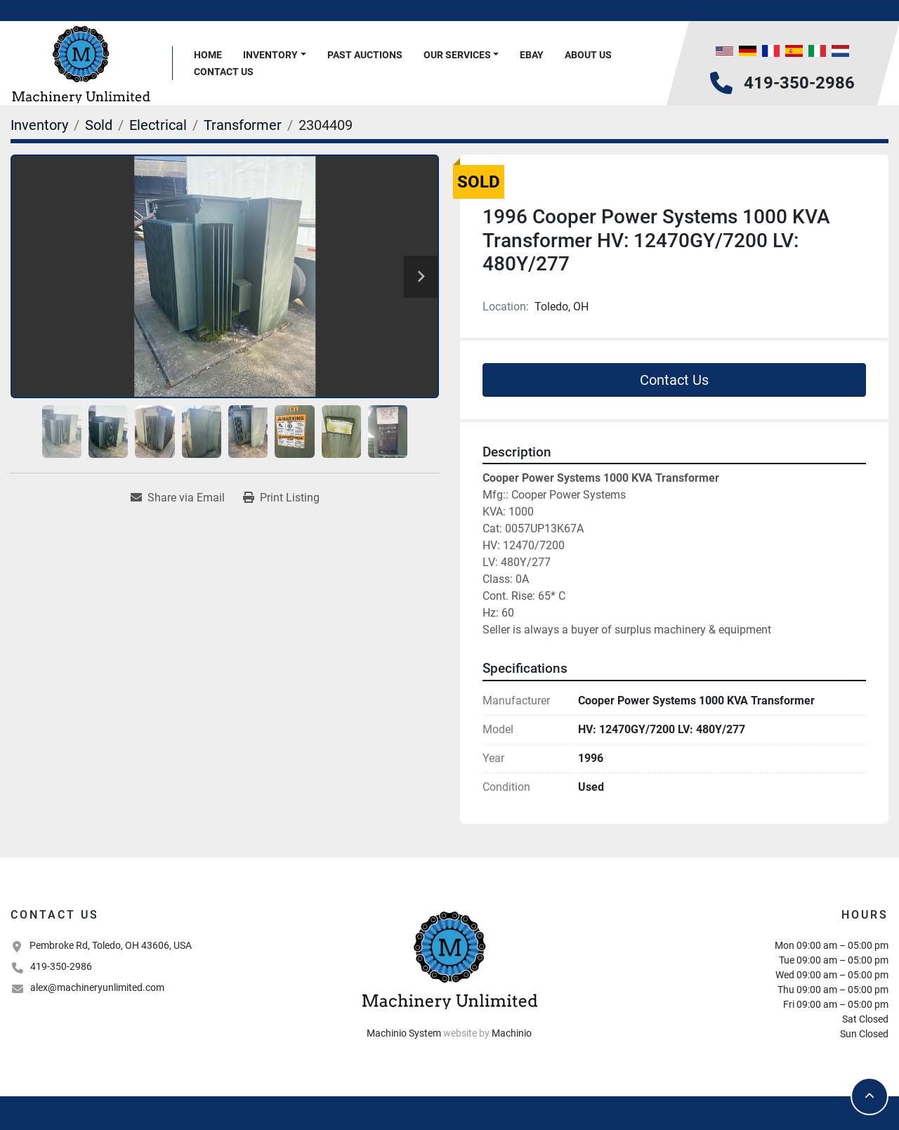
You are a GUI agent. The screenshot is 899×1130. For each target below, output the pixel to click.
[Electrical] (158, 125)
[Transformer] (243, 125)
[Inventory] (39, 125)
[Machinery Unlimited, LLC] (449, 958)
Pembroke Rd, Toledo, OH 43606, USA (110, 945)
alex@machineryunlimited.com (97, 987)
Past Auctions (364, 54)
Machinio (512, 1033)
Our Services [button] (457, 54)
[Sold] (98, 125)
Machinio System (404, 1033)
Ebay (532, 54)
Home (208, 54)
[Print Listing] (281, 498)
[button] (274, 55)
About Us (588, 54)
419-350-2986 (799, 83)
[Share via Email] (178, 498)
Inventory (270, 54)
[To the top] (869, 1096)
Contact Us (224, 71)
